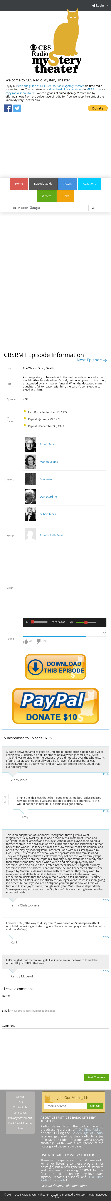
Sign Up (95, 1106)
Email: (28, 1011)
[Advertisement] (55, 143)
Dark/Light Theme (20, 1123)
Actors (68, 183)
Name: (6, 995)
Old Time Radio (90, 1130)
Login (98, 5)
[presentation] (35, 1060)
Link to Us (20, 1113)
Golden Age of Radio (87, 1133)
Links (65, 196)
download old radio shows (66, 89)
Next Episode (92, 360)
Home (19, 183)
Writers (46, 196)
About (20, 1097)
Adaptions (89, 183)
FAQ (20, 1102)
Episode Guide (43, 183)
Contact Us (20, 1107)
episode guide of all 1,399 (51, 86)
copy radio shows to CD (20, 93)
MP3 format (94, 89)
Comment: (8, 1026)
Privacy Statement (20, 1118)
